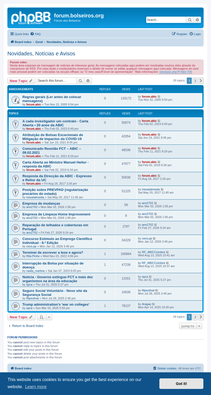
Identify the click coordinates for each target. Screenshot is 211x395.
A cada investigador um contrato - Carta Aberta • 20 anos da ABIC (55, 123)
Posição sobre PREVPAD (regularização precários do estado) (55, 192)
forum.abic (33, 104)
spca (29, 284)
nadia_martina (35, 270)
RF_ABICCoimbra (153, 252)
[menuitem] (35, 34)
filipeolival (32, 298)
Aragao (146, 304)
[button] (201, 81)
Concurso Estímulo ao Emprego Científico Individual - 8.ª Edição (57, 241)
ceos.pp (31, 246)
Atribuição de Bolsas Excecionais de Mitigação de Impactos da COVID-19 (52, 137)
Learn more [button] (36, 386)
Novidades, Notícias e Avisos (41, 53)
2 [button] (195, 80)
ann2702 (32, 207)
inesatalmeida (35, 197)
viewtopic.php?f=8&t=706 (175, 71)
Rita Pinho (33, 256)
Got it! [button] (181, 384)
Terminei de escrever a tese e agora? (52, 252)
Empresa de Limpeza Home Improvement (56, 214)
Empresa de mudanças (41, 203)
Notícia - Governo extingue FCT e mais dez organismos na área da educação (57, 279)
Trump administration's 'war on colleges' (55, 304)
